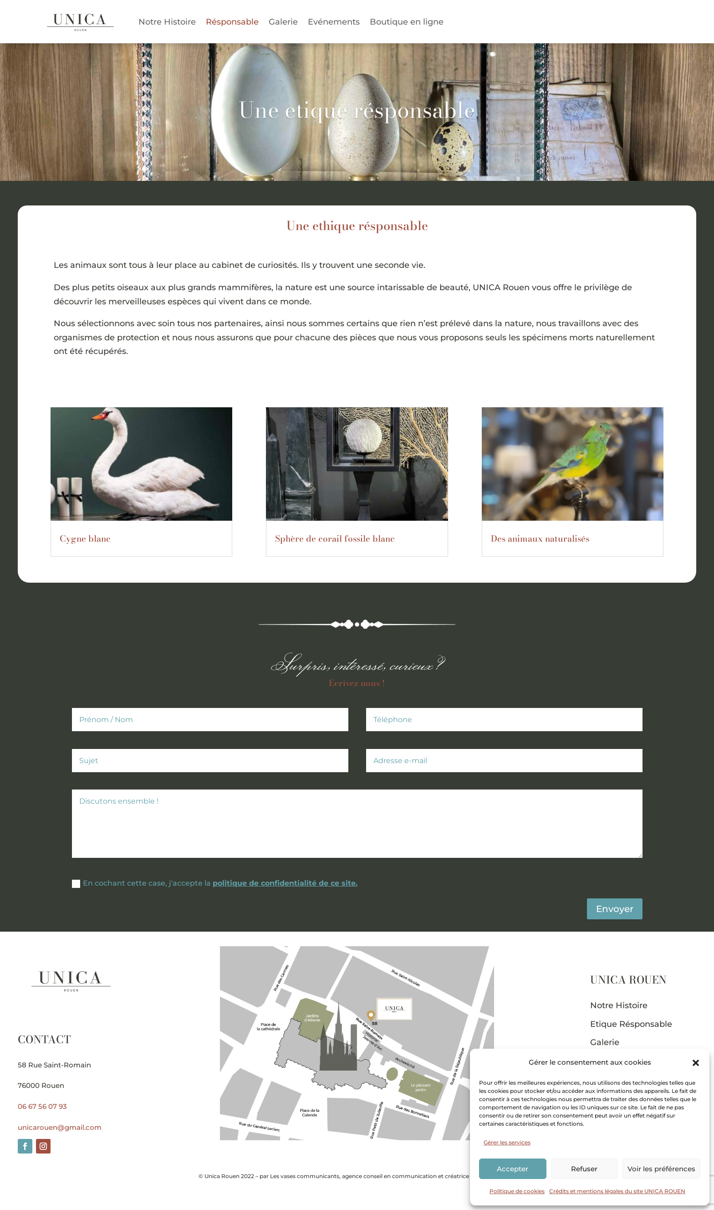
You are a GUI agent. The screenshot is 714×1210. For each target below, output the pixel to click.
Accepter (512, 1168)
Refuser (584, 1168)
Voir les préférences (661, 1168)
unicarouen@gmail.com (60, 1127)
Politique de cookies (517, 1191)
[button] (695, 1062)
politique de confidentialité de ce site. (285, 883)
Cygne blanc (85, 538)
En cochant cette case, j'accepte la (214, 883)
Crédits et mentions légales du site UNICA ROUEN (617, 1191)
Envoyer (614, 908)
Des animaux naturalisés (540, 538)
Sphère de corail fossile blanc (335, 538)
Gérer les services (507, 1142)
